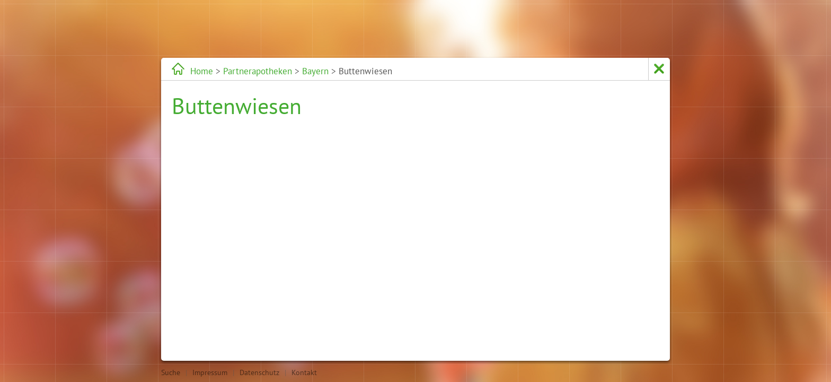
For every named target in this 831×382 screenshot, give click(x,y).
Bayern (315, 71)
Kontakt (304, 372)
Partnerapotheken (257, 71)
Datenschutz (259, 372)
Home (201, 71)
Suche (170, 372)
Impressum (209, 372)
